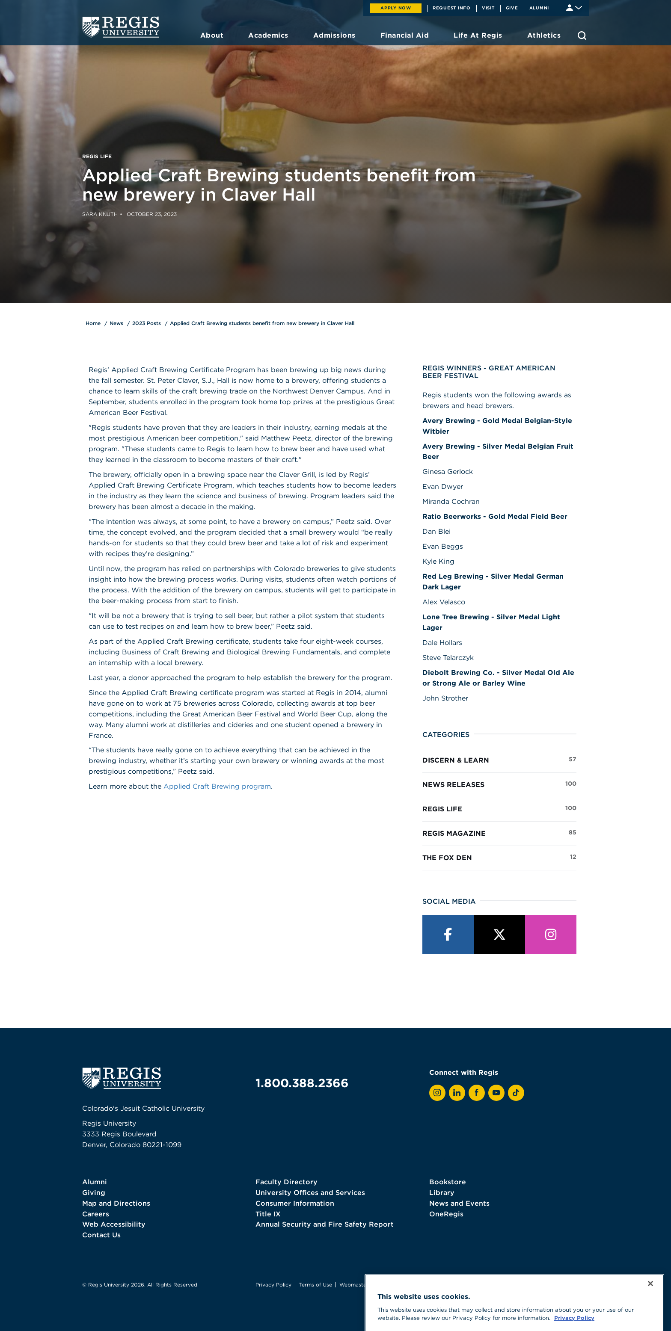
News (116, 323)
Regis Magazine (499, 832)
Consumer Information (294, 1203)
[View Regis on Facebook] (477, 1093)
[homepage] (120, 27)
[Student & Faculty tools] (574, 7)
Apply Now (395, 8)
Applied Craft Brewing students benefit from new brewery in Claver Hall (262, 323)
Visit (488, 8)
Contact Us (101, 1234)
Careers (95, 1214)
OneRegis (446, 1214)
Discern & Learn (499, 759)
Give (512, 8)
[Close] (650, 1309)
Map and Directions (116, 1203)
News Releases (499, 784)
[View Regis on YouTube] (496, 1093)
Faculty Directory (286, 1181)
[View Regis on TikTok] (516, 1093)
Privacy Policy (273, 1284)
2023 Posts (146, 323)
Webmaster (353, 1284)
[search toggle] (582, 35)
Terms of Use (315, 1284)
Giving (93, 1192)
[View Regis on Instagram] (437, 1093)
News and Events (459, 1203)
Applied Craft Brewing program (217, 786)
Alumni (539, 8)
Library (441, 1192)
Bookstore (447, 1181)
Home (93, 323)
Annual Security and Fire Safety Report (324, 1224)
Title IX (268, 1214)
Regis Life (499, 808)
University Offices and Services (310, 1192)
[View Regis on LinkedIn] (457, 1093)
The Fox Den (499, 857)
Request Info (452, 8)
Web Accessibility (113, 1224)
